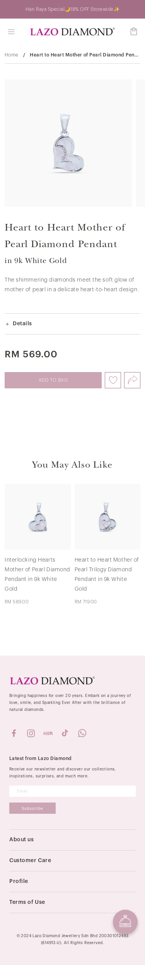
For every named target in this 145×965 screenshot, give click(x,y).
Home (12, 55)
